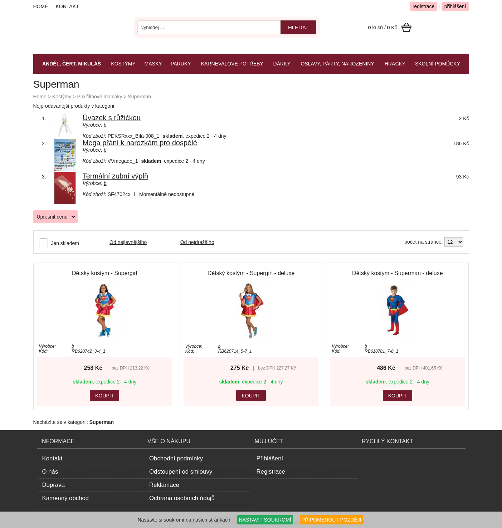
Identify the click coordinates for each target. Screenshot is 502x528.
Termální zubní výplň (115, 176)
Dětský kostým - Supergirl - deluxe (251, 273)
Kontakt (67, 6)
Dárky (282, 64)
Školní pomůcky (437, 64)
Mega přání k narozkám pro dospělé (140, 143)
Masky (153, 64)
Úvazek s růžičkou (112, 118)
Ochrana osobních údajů (182, 498)
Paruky (181, 64)
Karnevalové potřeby (232, 64)
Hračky (395, 64)
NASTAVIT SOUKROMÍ (265, 520)
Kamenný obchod (65, 498)
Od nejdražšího (197, 242)
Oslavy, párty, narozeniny (337, 64)
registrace (423, 6)
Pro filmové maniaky (99, 96)
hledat (298, 27)
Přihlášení (270, 458)
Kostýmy (62, 96)
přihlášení (455, 6)
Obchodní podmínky (176, 458)
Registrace (271, 471)
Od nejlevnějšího (128, 242)
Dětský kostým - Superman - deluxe (397, 273)
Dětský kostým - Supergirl (104, 273)
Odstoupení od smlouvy (180, 471)
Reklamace (164, 484)
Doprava (53, 484)
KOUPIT (104, 396)
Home (40, 96)
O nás (50, 471)
